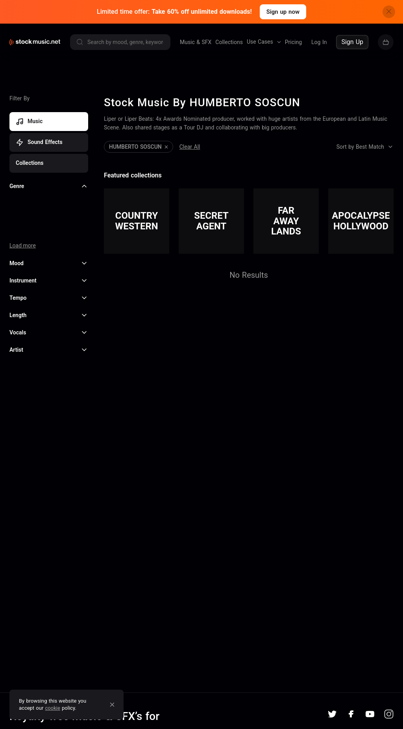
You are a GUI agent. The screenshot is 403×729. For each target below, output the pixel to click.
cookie (52, 708)
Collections (229, 42)
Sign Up (352, 42)
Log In (319, 42)
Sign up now (282, 11)
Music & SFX (195, 42)
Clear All (189, 144)
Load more (22, 243)
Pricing (293, 42)
